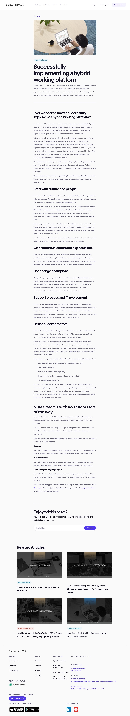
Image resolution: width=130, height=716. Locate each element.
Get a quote (104, 5)
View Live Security (17, 698)
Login (94, 5)
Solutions (47, 5)
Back (38, 16)
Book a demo (118, 5)
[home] (15, 5)
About (55, 5)
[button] (37, 4)
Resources (63, 5)
